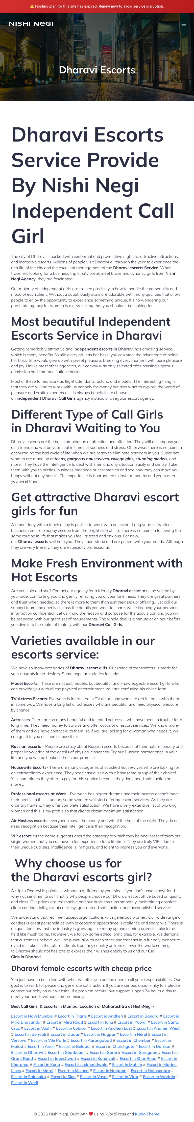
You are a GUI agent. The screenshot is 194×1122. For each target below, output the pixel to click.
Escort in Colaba (71, 1028)
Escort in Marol (39, 1070)
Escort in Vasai (94, 1076)
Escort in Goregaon (139, 1052)
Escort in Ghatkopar (66, 1052)
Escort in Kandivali (98, 1058)
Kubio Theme (147, 1113)
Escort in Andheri (107, 1016)
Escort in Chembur (133, 1040)
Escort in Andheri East (111, 1028)
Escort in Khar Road (138, 1058)
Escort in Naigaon (109, 1070)
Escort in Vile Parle (48, 1040)
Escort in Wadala (159, 1076)
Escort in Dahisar (155, 1046)
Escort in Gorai (103, 1052)
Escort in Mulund (73, 1070)
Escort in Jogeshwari (57, 1058)
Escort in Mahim (127, 1064)
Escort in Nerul (133, 1034)
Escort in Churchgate (114, 1046)
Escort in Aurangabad (91, 1040)
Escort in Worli (24, 1082)
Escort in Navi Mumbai (32, 1016)
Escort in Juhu (100, 1022)
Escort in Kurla (46, 1064)
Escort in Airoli (41, 1046)
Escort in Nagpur (99, 1034)
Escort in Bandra (143, 1016)
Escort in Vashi (38, 1028)
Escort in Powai (132, 1022)
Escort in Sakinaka (28, 1076)
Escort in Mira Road (64, 1022)
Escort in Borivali (30, 1034)
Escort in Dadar (65, 1034)
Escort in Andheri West (158, 1028)
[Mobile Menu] (183, 24)
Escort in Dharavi (27, 1052)
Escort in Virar (125, 1076)
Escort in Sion (63, 1076)
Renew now (108, 6)
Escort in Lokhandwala (86, 1064)
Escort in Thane (72, 1016)
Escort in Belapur (75, 1046)
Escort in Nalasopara (150, 1070)
